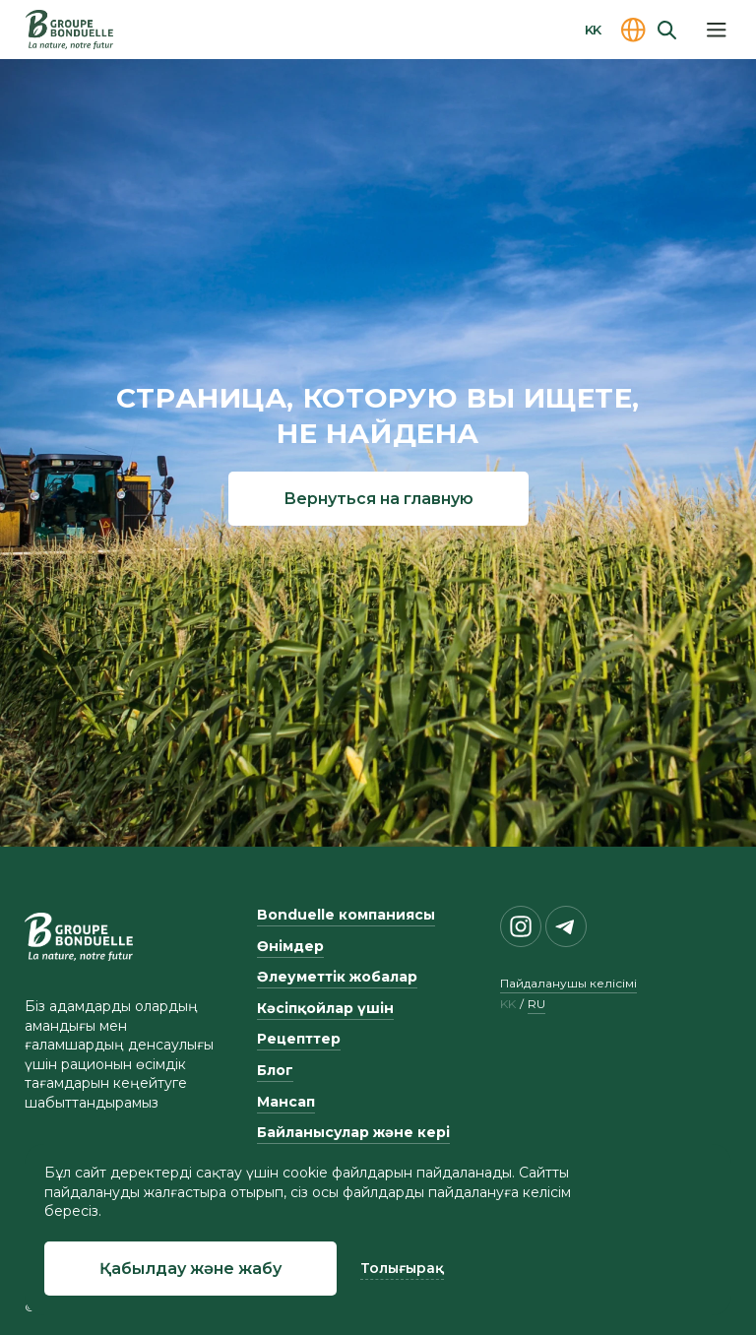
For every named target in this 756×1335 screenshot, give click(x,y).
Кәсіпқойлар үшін (325, 1008)
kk (508, 1004)
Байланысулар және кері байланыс (353, 1142)
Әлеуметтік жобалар (337, 976)
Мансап (286, 1102)
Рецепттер (299, 1039)
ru (536, 1004)
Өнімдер (290, 946)
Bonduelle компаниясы (346, 914)
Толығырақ (402, 1268)
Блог (275, 1070)
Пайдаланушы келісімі (568, 983)
